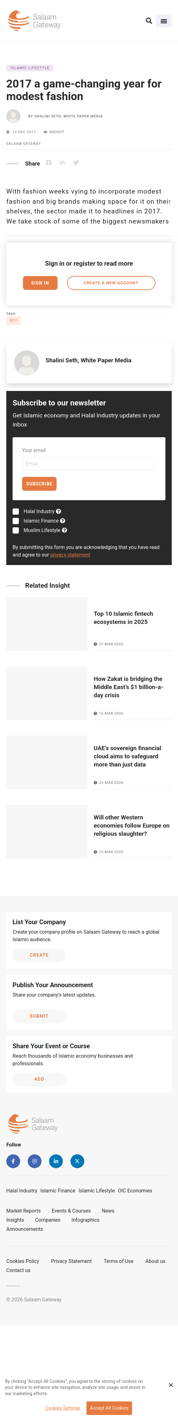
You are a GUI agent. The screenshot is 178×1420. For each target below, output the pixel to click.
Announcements (24, 1229)
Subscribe (39, 483)
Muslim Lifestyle (45, 530)
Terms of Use (119, 1261)
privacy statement (70, 555)
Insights (15, 1220)
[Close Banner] (171, 1385)
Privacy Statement (71, 1261)
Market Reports (23, 1211)
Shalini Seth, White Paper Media (68, 116)
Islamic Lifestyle (97, 1191)
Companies (48, 1220)
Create (39, 955)
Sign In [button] (40, 283)
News (108, 1211)
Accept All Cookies (109, 1408)
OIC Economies (135, 1191)
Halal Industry (42, 511)
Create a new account (111, 282)
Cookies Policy (22, 1261)
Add (39, 1079)
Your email (34, 450)
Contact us (18, 1270)
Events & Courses (71, 1211)
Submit (39, 1016)
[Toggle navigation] (164, 20)
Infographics (85, 1220)
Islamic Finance (44, 521)
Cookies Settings (62, 1408)
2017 (13, 320)
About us (155, 1261)
